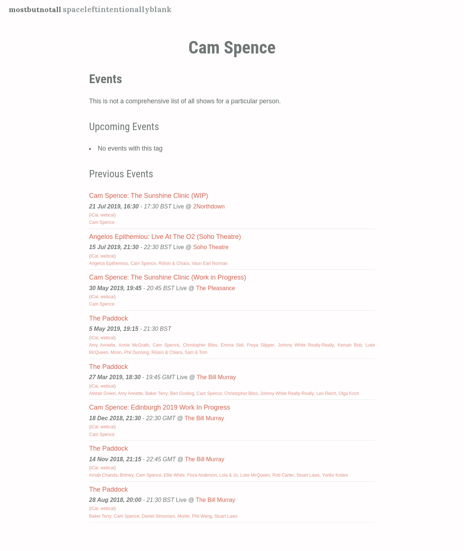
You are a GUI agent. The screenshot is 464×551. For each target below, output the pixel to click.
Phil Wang (202, 516)
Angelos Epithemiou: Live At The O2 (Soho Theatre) (165, 236)
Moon (116, 352)
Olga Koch (349, 393)
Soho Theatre (211, 247)
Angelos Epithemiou (108, 263)
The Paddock (108, 318)
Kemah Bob (350, 345)
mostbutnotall (36, 9)
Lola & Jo (229, 475)
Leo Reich (326, 393)
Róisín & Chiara (173, 263)
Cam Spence (101, 222)
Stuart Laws (308, 475)
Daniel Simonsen (158, 516)
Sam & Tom (196, 352)
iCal (94, 215)
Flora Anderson (202, 475)
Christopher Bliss (200, 345)
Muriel (183, 516)
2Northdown (209, 206)
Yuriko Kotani (335, 475)
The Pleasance (215, 288)
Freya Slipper (261, 345)
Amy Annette (102, 345)
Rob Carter (283, 475)
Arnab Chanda (103, 475)
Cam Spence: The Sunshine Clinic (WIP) (148, 195)
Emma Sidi (232, 345)
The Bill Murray (216, 377)
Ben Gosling (182, 393)
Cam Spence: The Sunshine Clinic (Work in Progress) (167, 277)
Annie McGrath (133, 345)
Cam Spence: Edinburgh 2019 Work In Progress (159, 407)
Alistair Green (102, 393)
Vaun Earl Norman (210, 263)
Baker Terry (156, 393)
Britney (126, 475)
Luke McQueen (255, 475)
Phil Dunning (136, 352)
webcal (107, 215)
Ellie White (174, 475)
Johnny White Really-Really (306, 345)
